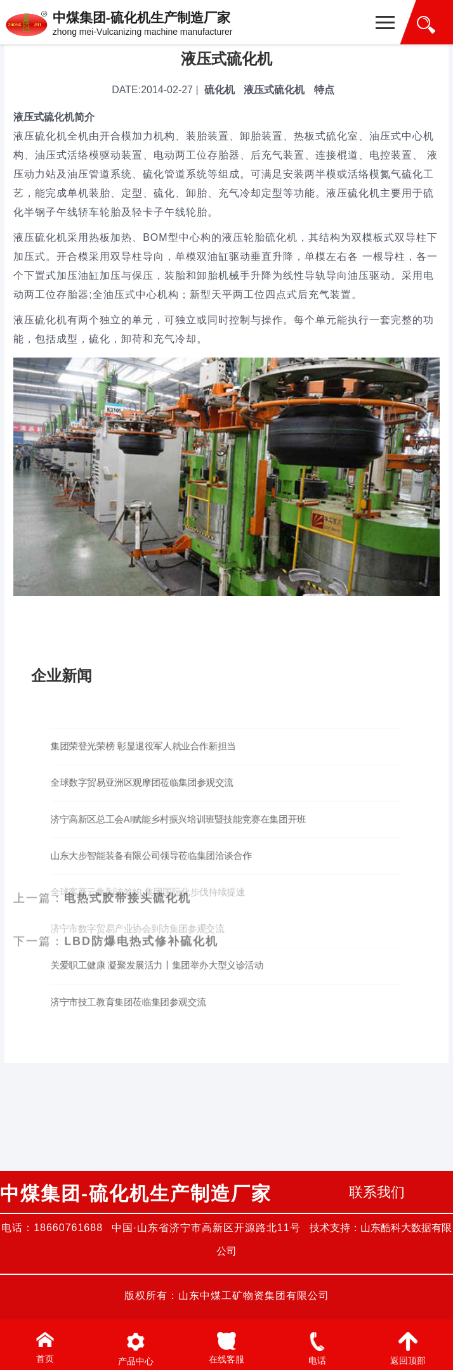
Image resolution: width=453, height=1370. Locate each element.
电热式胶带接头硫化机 (127, 554)
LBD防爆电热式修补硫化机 (141, 597)
